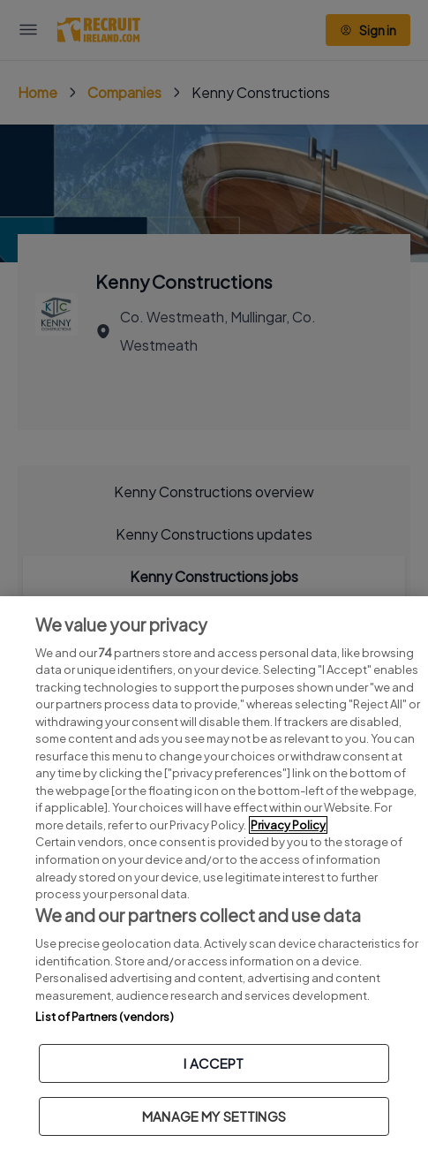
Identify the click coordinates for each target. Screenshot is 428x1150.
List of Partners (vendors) (104, 1017)
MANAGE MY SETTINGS (214, 1116)
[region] (214, 873)
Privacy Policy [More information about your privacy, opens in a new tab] (288, 825)
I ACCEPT (214, 1063)
